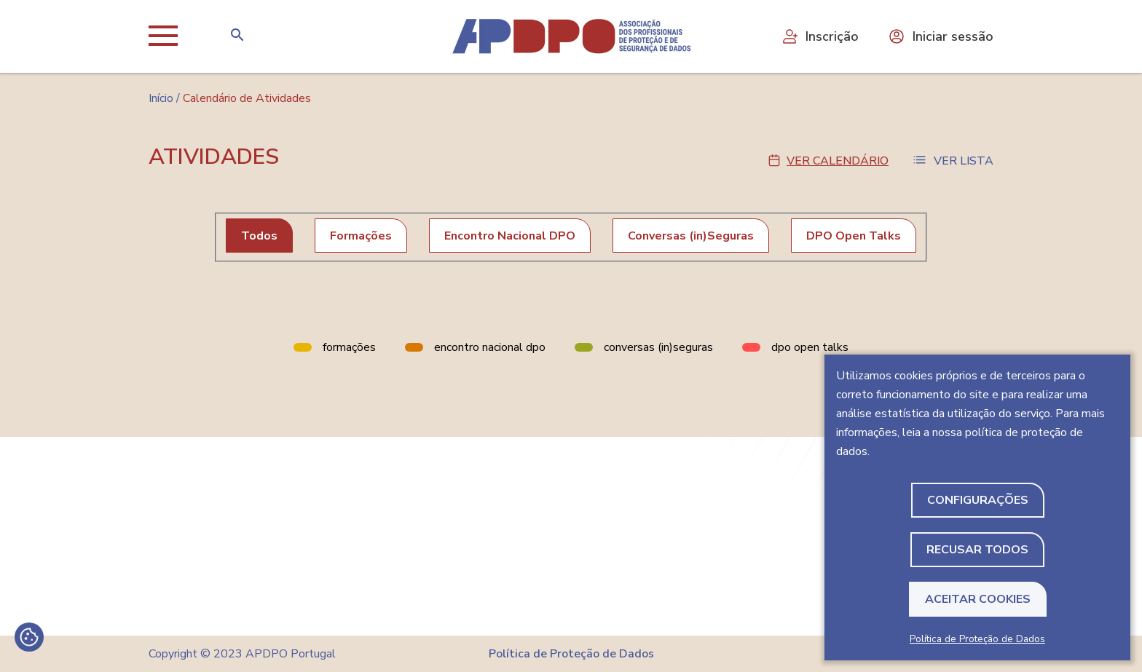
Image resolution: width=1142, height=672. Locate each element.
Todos (259, 236)
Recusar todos (977, 550)
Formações (361, 236)
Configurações (977, 500)
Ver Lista (963, 161)
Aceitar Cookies (978, 599)
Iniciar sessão (940, 36)
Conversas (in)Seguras (691, 236)
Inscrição (820, 36)
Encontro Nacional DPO (509, 236)
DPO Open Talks (853, 236)
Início (161, 98)
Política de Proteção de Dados (977, 639)
